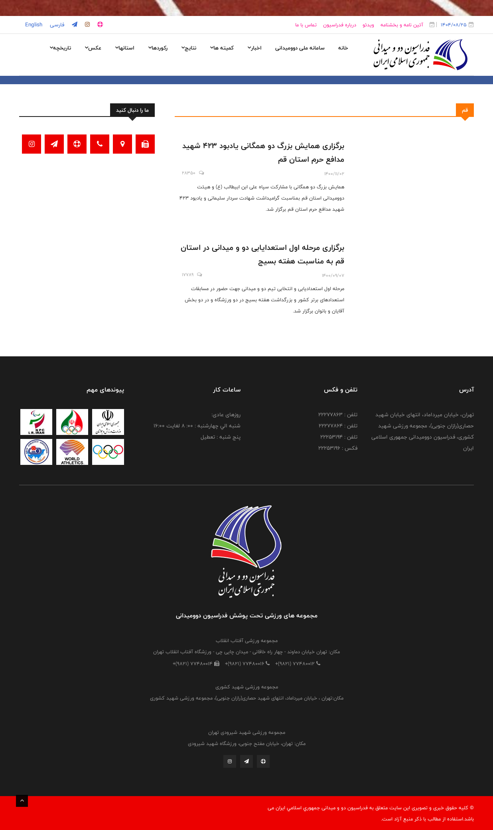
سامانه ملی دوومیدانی (300, 48)
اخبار (254, 48)
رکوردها (158, 48)
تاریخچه (60, 48)
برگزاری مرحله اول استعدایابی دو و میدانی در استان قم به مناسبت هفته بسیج (262, 254)
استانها (124, 48)
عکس (93, 48)
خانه (343, 48)
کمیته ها (222, 48)
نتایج (188, 48)
